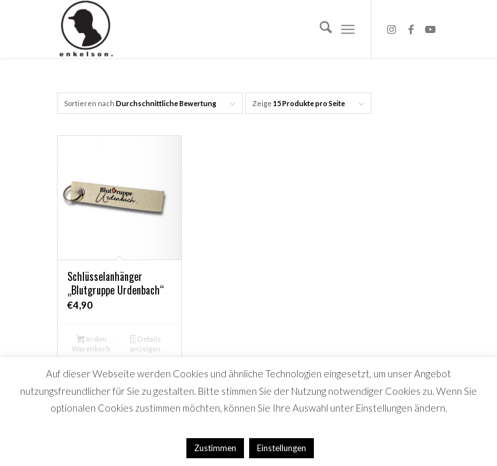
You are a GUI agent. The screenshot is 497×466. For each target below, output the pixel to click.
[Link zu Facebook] (411, 29)
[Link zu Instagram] (391, 29)
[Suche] (319, 29)
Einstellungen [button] (281, 448)
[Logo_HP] (86, 29)
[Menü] (348, 29)
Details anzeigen (146, 344)
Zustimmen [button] (215, 448)
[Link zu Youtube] (430, 29)
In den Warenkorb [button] (91, 344)
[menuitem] (319, 29)
